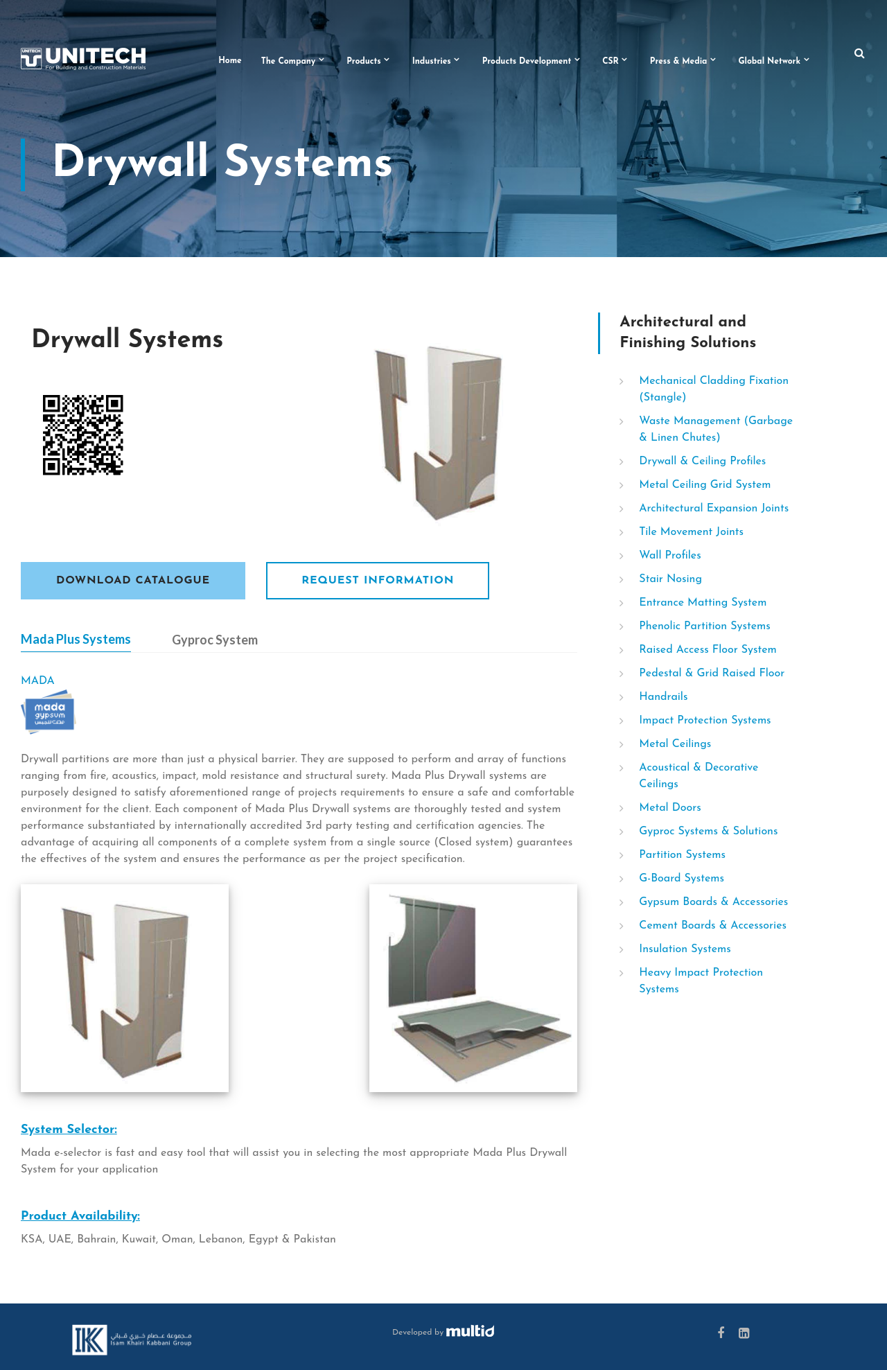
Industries (431, 62)
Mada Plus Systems (76, 639)
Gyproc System (215, 639)
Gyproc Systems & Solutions (708, 831)
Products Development (527, 62)
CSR (610, 62)
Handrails (663, 697)
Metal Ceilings (675, 744)
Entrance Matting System (702, 602)
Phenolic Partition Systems (704, 626)
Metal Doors (670, 808)
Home (230, 61)
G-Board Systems (681, 878)
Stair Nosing (670, 579)
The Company (288, 62)
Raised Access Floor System (707, 650)
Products (363, 62)
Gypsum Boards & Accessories (713, 902)
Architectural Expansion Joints (714, 508)
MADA (38, 681)
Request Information (377, 580)
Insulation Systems (684, 949)
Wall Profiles (670, 555)
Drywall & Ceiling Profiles (702, 461)
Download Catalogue (133, 580)
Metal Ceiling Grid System (705, 485)
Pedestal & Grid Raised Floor (711, 673)
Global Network (769, 62)
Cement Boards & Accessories (713, 925)
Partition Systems (682, 855)
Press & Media (679, 62)
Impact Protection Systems (705, 720)
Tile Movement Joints (691, 532)
